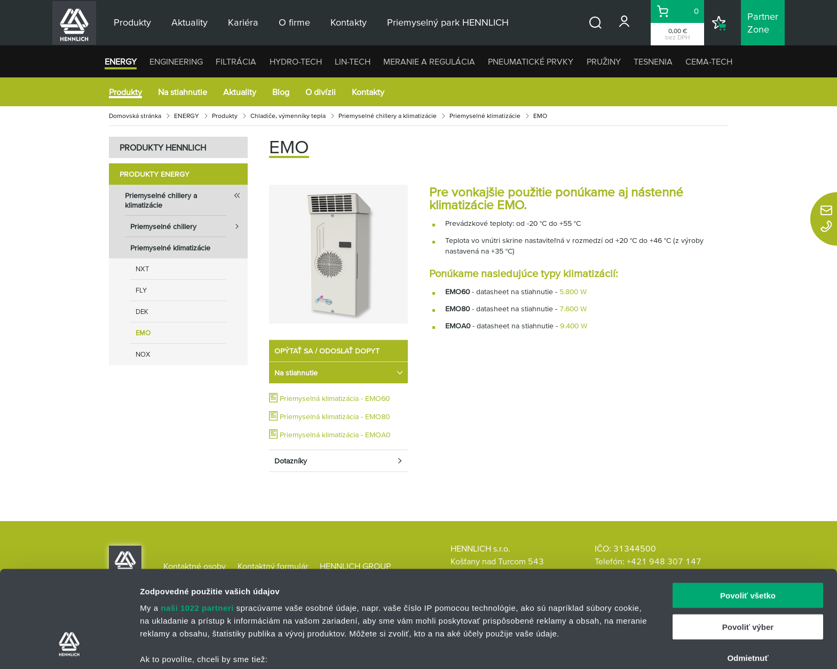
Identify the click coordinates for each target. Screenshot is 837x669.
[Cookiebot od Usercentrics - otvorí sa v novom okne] (69, 648)
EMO (143, 333)
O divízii (320, 92)
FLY (141, 290)
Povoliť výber (747, 543)
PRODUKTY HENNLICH (163, 147)
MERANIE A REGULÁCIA (429, 61)
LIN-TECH (352, 61)
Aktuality (239, 92)
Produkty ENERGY (154, 174)
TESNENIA (653, 61)
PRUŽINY (604, 61)
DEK (142, 312)
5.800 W (573, 291)
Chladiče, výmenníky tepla (288, 115)
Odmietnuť (747, 575)
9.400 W (573, 325)
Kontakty (368, 92)
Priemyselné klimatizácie (484, 115)
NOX (143, 354)
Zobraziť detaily (557, 647)
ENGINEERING (176, 61)
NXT (142, 269)
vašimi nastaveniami (479, 618)
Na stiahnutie (182, 92)
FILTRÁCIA (236, 61)
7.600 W (573, 308)
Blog (280, 92)
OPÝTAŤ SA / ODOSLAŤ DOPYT (327, 351)
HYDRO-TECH (296, 61)
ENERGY (121, 61)
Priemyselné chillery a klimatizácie (387, 115)
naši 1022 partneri (197, 525)
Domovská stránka (135, 115)
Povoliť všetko (748, 512)
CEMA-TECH (708, 61)
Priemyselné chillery (189, 226)
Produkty (125, 92)
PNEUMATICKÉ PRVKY (530, 61)
